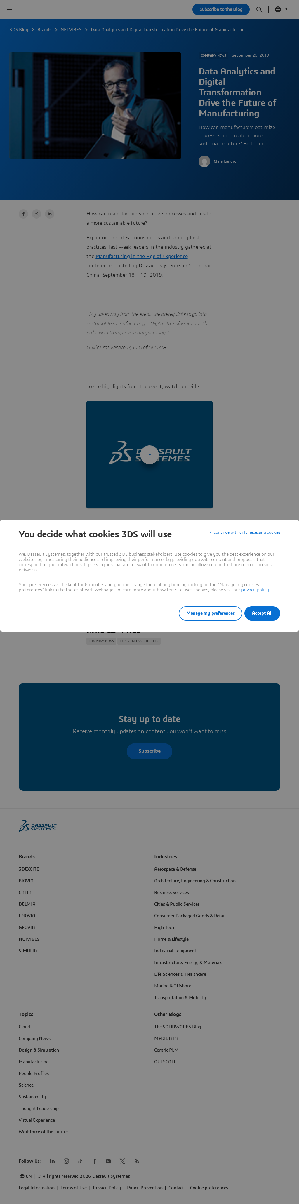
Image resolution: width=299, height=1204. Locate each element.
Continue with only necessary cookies (243, 534)
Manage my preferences (203, 613)
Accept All (262, 613)
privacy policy (255, 590)
